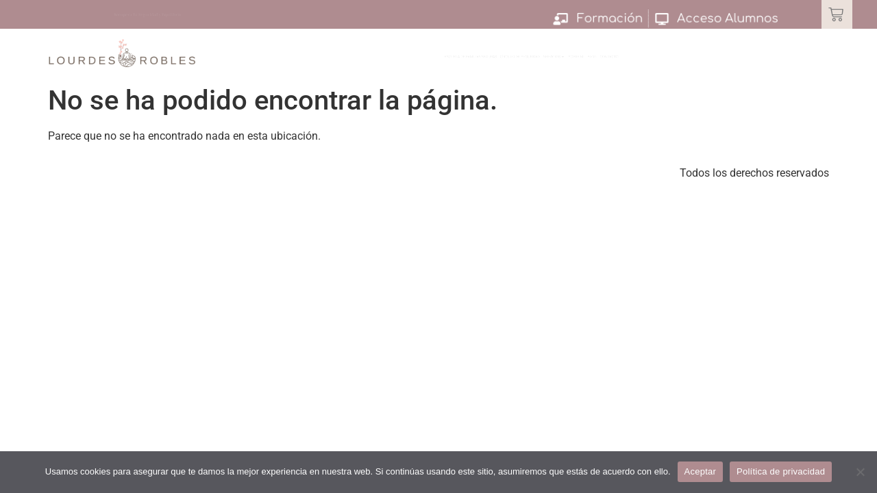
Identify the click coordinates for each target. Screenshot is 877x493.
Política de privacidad (781, 471)
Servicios (614, 62)
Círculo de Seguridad (516, 62)
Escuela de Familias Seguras (377, 62)
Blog (722, 62)
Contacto (770, 62)
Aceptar (700, 471)
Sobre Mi (677, 62)
